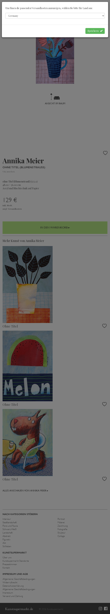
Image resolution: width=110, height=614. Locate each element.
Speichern (95, 30)
